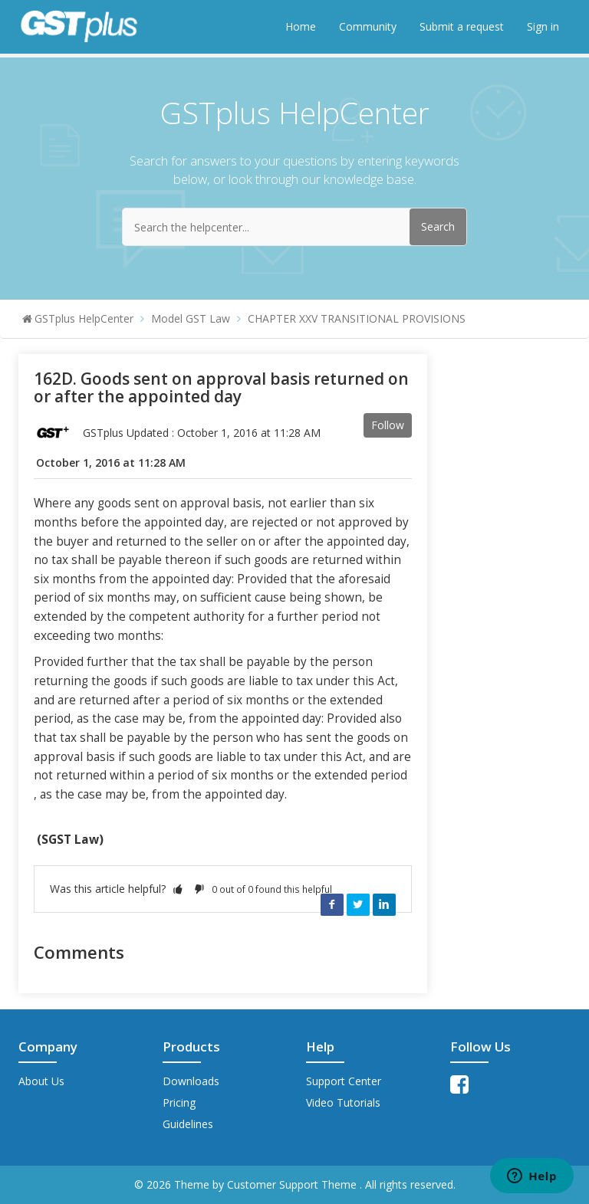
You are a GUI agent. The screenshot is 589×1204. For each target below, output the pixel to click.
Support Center (343, 1081)
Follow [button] (387, 425)
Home (300, 26)
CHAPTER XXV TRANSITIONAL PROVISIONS (357, 318)
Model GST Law (190, 318)
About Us (41, 1081)
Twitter (358, 904)
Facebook (332, 904)
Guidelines (188, 1124)
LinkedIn (384, 904)
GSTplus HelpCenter (84, 318)
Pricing (179, 1102)
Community (368, 26)
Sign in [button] (543, 26)
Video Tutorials (343, 1102)
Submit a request (462, 26)
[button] (178, 888)
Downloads (191, 1081)
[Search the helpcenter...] (294, 227)
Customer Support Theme (293, 1184)
